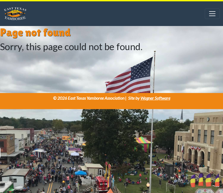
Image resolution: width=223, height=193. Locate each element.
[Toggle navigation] (212, 13)
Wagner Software (155, 98)
